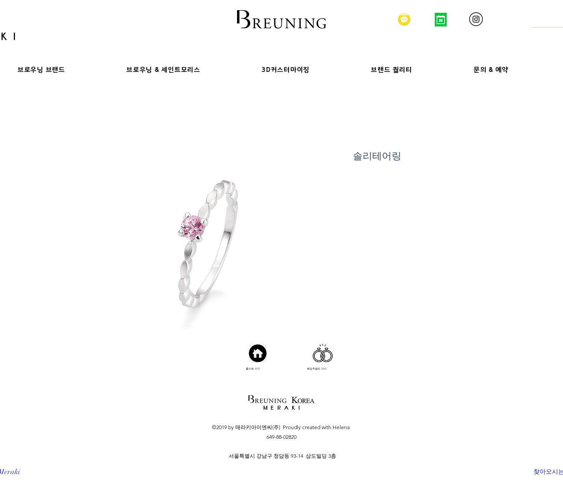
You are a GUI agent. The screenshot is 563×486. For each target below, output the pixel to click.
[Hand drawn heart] (322, 353)
